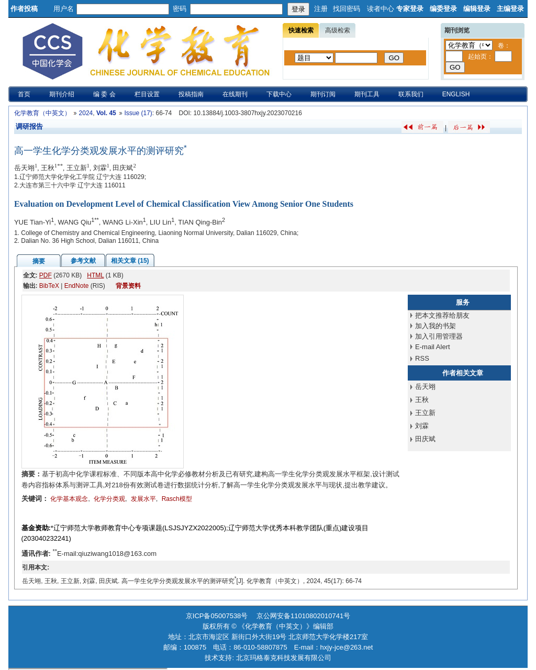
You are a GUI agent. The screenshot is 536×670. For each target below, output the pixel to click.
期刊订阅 (323, 94)
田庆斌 (425, 439)
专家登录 (409, 9)
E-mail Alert (432, 347)
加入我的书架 (435, 326)
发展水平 (143, 498)
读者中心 (380, 9)
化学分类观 (109, 498)
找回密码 (346, 9)
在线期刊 (235, 94)
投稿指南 (191, 94)
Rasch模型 (177, 498)
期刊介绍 (61, 94)
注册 (321, 9)
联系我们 (410, 94)
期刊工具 (366, 94)
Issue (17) (138, 113)
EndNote (76, 285)
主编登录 (510, 9)
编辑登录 (476, 9)
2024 (86, 113)
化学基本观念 (69, 498)
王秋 (422, 400)
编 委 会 (104, 94)
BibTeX (49, 285)
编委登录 (443, 9)
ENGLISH (456, 94)
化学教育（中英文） (42, 113)
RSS (422, 358)
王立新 (425, 413)
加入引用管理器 (439, 336)
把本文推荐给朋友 (442, 315)
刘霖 (422, 426)
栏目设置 (147, 94)
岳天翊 (425, 386)
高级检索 (337, 30)
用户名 (63, 9)
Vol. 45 (106, 113)
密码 (179, 9)
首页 (24, 94)
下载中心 (279, 94)
